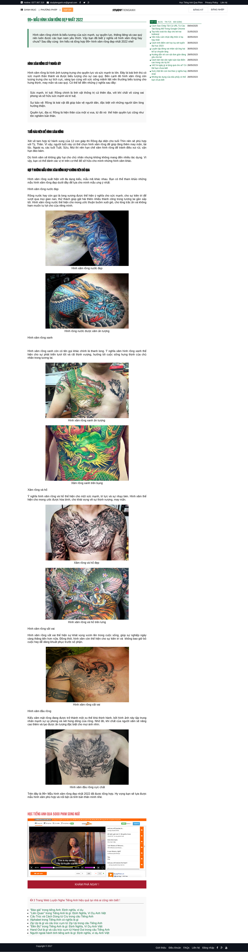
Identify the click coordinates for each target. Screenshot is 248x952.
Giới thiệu (161, 947)
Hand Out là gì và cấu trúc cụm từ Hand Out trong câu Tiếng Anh (70, 929)
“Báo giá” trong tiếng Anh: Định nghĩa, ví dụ (56, 909)
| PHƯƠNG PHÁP (48, 9)
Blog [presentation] (160, 22)
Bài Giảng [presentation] (177, 22)
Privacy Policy (211, 2)
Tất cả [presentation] (153, 22)
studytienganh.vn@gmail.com (63, 2)
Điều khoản (175, 947)
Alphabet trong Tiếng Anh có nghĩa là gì (54, 919)
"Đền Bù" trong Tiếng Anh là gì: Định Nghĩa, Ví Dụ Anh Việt (66, 926)
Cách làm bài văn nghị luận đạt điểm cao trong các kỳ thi (168, 61)
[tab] (153, 22)
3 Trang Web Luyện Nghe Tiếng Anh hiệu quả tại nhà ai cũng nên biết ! (75, 900)
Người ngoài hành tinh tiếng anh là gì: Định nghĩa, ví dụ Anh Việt (69, 933)
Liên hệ (223, 2)
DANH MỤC (28, 9)
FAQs (186, 947)
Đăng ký (198, 9)
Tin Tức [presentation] (168, 22)
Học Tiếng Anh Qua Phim (191, 2)
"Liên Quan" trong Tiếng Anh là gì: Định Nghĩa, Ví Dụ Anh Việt (68, 913)
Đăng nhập (217, 9)
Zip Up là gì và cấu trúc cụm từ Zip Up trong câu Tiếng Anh (66, 923)
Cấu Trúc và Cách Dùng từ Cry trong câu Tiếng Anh (61, 916)
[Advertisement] (176, 139)
